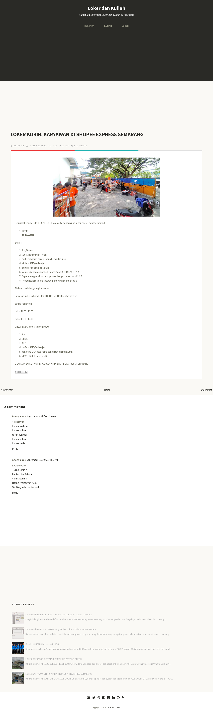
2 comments (80, 146)
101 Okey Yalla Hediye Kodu (26, 487)
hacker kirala (18, 443)
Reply (15, 449)
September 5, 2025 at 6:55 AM (41, 416)
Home (107, 389)
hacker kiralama (20, 426)
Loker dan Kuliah (106, 8)
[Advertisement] (106, 54)
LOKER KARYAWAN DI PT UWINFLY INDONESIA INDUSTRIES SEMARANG (58, 673)
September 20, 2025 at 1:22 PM (42, 459)
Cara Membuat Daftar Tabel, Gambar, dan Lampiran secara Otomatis (58, 614)
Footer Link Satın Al (22, 474)
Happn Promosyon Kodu (24, 482)
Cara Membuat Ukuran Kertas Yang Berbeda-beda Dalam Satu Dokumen (60, 629)
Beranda (89, 25)
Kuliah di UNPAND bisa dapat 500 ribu (43, 644)
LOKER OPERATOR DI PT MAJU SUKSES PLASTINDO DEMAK (53, 658)
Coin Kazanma (19, 478)
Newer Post (7, 389)
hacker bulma (19, 430)
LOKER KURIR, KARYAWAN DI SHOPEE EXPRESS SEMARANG (77, 134)
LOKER (65, 146)
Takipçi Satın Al (19, 469)
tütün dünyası (19, 434)
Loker (125, 25)
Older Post (206, 389)
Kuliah (108, 25)
